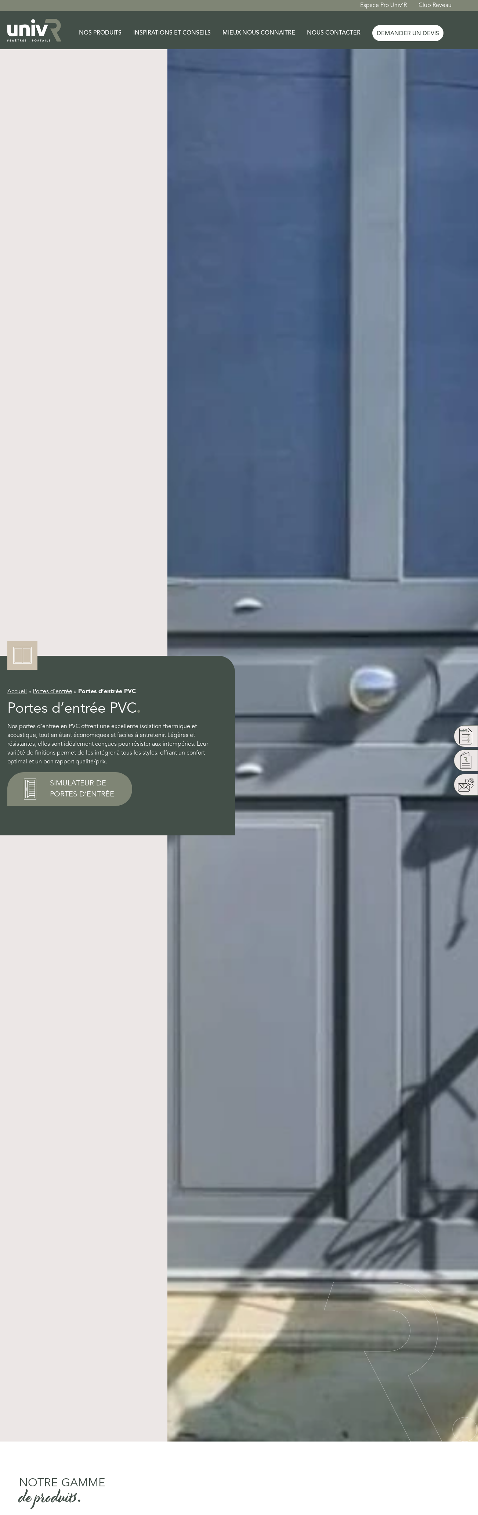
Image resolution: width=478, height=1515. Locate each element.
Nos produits (100, 33)
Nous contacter (334, 33)
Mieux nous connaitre (258, 33)
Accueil (17, 692)
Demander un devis (408, 34)
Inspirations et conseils (172, 33)
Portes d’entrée (52, 692)
